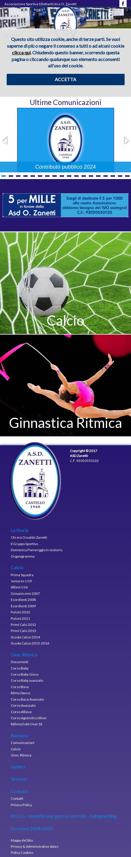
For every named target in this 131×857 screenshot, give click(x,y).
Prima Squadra (22, 575)
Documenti (19, 662)
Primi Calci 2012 (23, 624)
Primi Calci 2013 (23, 631)
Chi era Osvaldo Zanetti (29, 537)
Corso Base (20, 687)
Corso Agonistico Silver (29, 718)
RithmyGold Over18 (26, 724)
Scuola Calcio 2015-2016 (30, 643)
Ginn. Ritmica (21, 755)
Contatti (17, 798)
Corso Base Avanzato (27, 699)
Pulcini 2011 (20, 618)
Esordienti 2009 (23, 606)
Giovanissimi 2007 (25, 593)
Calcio (15, 749)
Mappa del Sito (22, 840)
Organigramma (23, 556)
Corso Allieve (21, 712)
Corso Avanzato (23, 705)
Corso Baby (20, 668)
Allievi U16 (19, 587)
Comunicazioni (22, 742)
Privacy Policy (21, 805)
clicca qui (21, 52)
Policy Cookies (22, 852)
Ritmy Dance (20, 693)
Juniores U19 (21, 581)
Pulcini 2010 (20, 612)
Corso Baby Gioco (24, 674)
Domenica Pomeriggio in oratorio (36, 550)
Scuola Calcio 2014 (25, 637)
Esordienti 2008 (23, 599)
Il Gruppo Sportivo (24, 544)
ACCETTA (65, 79)
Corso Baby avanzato (27, 680)
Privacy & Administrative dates (35, 846)
